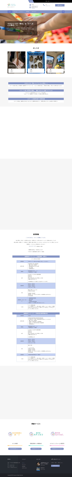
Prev (2, 29)
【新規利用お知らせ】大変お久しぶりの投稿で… (45, 463)
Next (70, 29)
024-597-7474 (48, 5)
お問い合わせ (59, 5)
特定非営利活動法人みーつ (15, 448)
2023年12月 (42, 467)
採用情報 (27, 11)
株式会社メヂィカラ (35, 448)
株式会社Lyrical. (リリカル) (57, 448)
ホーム (10, 11)
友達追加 (33, 8)
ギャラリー (21, 11)
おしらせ (15, 11)
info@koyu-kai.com (35, 5)
